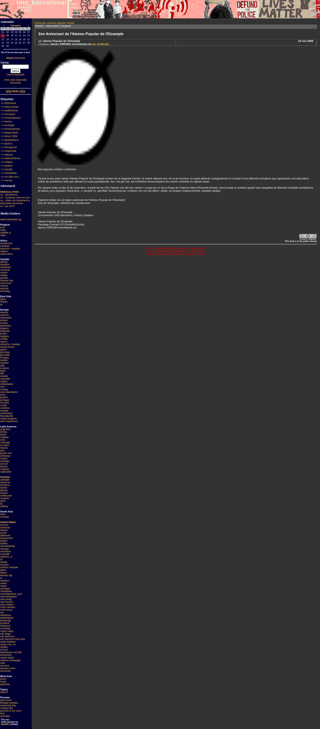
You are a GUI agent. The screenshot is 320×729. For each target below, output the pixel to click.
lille (2, 373)
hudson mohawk (9, 567)
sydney (4, 506)
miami (3, 586)
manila (3, 301)
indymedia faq (8, 705)
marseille (5, 378)
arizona (4, 524)
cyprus (3, 341)
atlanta (4, 530)
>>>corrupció (8, 114)
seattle (3, 647)
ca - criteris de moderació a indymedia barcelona (15, 202)
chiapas (4, 437)
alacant (4, 312)
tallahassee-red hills (11, 652)
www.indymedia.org (10, 219)
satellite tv (5, 232)
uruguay (4, 469)
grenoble (5, 354)
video (3, 235)
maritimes (5, 267)
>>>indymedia (8, 151)
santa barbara (7, 641)
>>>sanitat (6, 169)
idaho (3, 570)
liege (2, 370)
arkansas (5, 527)
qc (1, 304)
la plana (4, 368)
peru (2, 450)
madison (4, 580)
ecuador (4, 445)
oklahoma (5, 615)
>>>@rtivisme (8, 103)
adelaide (4, 479)
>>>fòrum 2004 (9, 136)
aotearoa (5, 482)
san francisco (7, 636)
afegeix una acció (15, 58)
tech (2, 713)
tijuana (3, 466)
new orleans (6, 604)
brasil (3, 434)
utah (2, 663)
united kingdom (8, 418)
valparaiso (5, 471)
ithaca (3, 572)
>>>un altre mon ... (11, 176)
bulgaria (4, 336)
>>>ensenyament (10, 128)
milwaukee (6, 591)
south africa (6, 254)
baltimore (5, 535)
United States (8, 522)
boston (4, 540)
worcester (5, 671)
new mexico (6, 601)
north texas (6, 609)
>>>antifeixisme (9, 110)
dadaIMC (5, 724)
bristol (3, 333)
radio (3, 230)
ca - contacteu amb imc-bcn (15, 197)
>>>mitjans (7, 162)
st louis (4, 649)
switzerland (6, 413)
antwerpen (6, 317)
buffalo (4, 543)
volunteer (5, 716)
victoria (4, 285)
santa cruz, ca (8, 644)
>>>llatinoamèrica (10, 158)
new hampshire (8, 596)
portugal (4, 400)
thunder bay (6, 280)
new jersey (6, 599)
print (2, 227)
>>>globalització (10, 140)
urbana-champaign (10, 660)
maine (3, 583)
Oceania (5, 477)
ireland (4, 360)
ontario (4, 272)
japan (3, 299)
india (2, 514)
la (1, 578)
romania (4, 402)
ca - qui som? (7, 206)
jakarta (4, 490)
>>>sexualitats (9, 173)
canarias (4, 246)
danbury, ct (6, 556)
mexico (4, 447)
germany (5, 352)
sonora (4, 463)
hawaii (3, 562)
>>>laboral (6, 154)
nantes (4, 381)
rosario (4, 458)
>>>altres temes (9, 106)
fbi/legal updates (9, 702)
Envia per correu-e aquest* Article (54, 23)
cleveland (5, 551)
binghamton (6, 538)
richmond (5, 625)
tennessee (5, 655)
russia (3, 405)
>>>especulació (9, 132)
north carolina (7, 607)
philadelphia (6, 617)
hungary (4, 357)
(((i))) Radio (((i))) (15, 91)
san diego (5, 633)
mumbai (4, 516)
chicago (4, 548)
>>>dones (6, 121)
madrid (4, 376)
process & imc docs (10, 710)
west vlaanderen (9, 421)
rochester (5, 628)
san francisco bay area (12, 639)
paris (3, 394)
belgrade (5, 331)
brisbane (5, 485)
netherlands (6, 384)
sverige (4, 410)
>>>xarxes (6, 180)
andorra (4, 315)
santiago (4, 461)
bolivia (3, 431)
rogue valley (6, 631)
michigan (5, 588)
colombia (5, 442)
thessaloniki (6, 416)
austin (3, 532)
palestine (5, 684)
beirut (3, 679)
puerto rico (6, 453)
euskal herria (7, 346)
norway (4, 389)
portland (4, 623)
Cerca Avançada (15, 74)
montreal (5, 269)
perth (3, 501)
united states (7, 657)
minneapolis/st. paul (11, 594)
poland (4, 397)
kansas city (6, 575)
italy (2, 365)
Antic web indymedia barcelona (15, 81)
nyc (2, 612)
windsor (4, 288)
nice (2, 386)
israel (3, 681)
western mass (7, 668)
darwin (3, 487)
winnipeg (5, 291)
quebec (4, 277)
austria (4, 323)
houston (4, 564)
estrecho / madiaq (10, 248)
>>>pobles (6, 165)
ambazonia (6, 243)
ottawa (3, 275)
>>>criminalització (10, 117)
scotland (4, 408)
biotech (4, 692)
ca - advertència (9, 194)
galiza (3, 349)
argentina (5, 429)
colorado (5, 554)
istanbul (4, 362)
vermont (4, 665)
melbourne (6, 495)
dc (1, 559)
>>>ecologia (7, 125)
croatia (4, 339)
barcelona (5, 325)
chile (2, 439)
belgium (4, 328)
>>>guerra (6, 143)
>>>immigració (9, 147)
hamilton (4, 264)
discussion (6, 700)
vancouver (5, 283)
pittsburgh (5, 620)
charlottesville (7, 546)
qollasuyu (5, 455)
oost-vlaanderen (9, 392)
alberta (4, 262)
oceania (4, 498)
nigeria (4, 251)
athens (4, 320)
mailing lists (6, 708)
